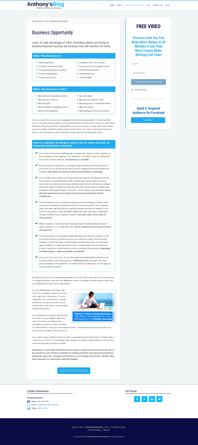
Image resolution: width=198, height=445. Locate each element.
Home (74, 427)
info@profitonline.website (47, 405)
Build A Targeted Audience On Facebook (148, 110)
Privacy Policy (140, 90)
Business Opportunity (94, 427)
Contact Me (115, 427)
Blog (123, 427)
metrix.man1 (42, 408)
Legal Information (94, 430)
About (81, 427)
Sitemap (106, 430)
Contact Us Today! (73, 370)
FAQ (106, 427)
